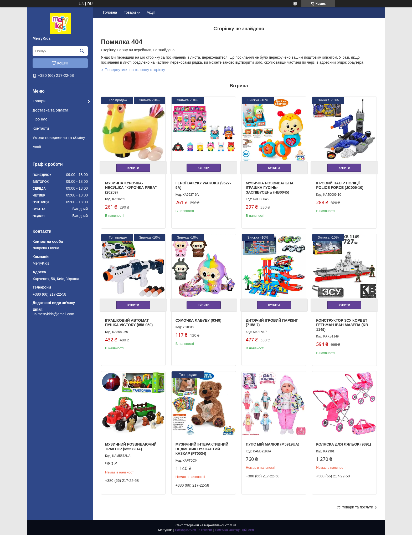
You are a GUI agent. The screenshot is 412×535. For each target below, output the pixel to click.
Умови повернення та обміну (59, 137)
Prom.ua (230, 525)
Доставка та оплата (50, 110)
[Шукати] (82, 51)
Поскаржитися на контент (193, 530)
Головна (110, 12)
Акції (37, 146)
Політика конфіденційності (234, 530)
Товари (39, 101)
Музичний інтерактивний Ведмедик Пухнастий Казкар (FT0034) (202, 449)
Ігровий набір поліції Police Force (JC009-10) (339, 185)
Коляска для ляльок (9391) (343, 444)
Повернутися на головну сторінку (135, 69)
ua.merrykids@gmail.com (53, 314)
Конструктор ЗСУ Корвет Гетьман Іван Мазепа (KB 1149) (342, 325)
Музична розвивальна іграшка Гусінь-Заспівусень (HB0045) (269, 187)
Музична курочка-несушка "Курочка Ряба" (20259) (131, 187)
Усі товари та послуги (355, 507)
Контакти (41, 128)
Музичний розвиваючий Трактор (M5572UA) (131, 446)
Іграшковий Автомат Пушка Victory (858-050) (129, 322)
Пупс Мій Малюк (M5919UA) (272, 444)
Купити (133, 167)
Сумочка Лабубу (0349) (199, 320)
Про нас (40, 119)
